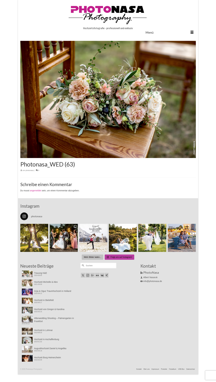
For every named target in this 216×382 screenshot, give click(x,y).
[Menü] (169, 32)
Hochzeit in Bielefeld (44, 300)
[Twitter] (83, 275)
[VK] (102, 275)
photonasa (29, 170)
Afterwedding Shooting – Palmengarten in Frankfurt (54, 319)
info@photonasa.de (151, 281)
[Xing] (107, 275)
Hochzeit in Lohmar (43, 330)
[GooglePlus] (92, 275)
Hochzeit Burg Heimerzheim (47, 357)
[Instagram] (88, 275)
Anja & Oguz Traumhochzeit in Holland (52, 291)
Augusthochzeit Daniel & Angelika (50, 348)
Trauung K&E (40, 273)
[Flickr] (97, 275)
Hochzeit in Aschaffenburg (46, 339)
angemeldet (35, 190)
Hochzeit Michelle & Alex (46, 282)
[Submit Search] (82, 265)
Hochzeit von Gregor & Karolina (49, 309)
